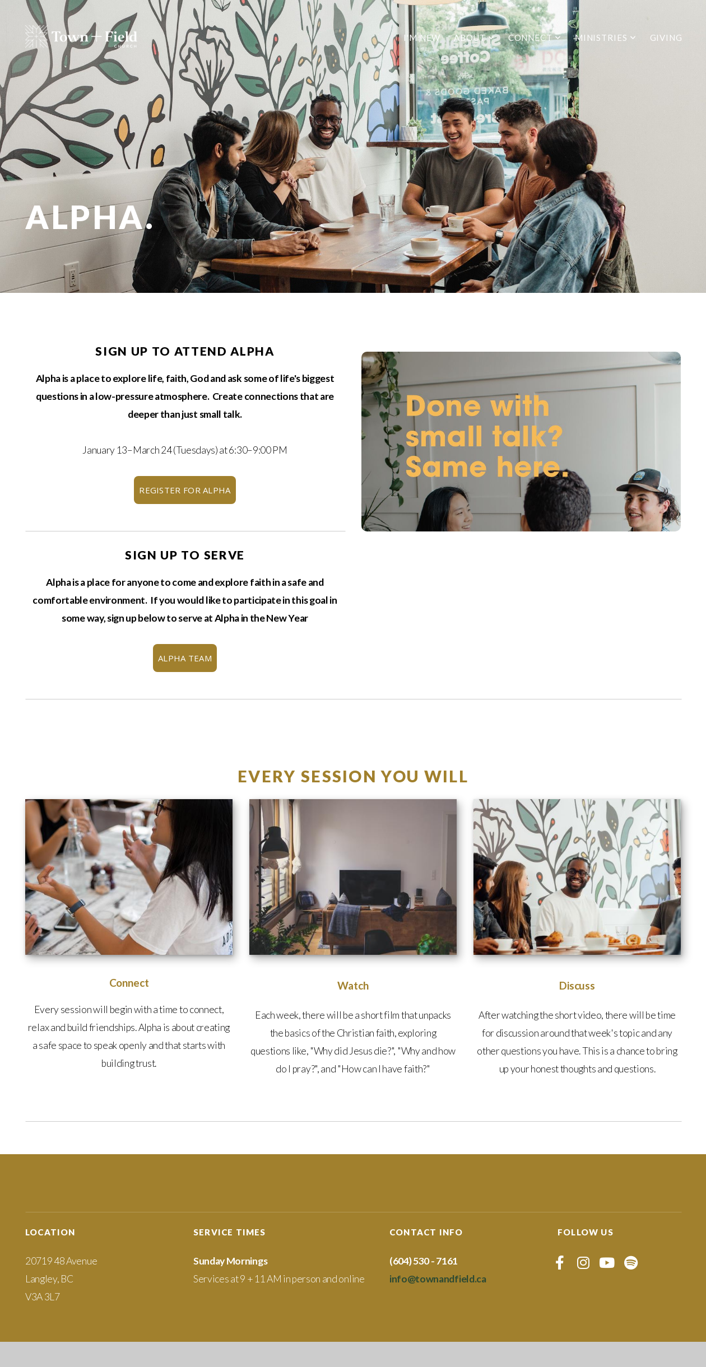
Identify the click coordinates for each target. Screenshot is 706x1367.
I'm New (421, 37)
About (474, 37)
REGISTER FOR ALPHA (184, 490)
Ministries (606, 37)
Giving (666, 37)
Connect (534, 37)
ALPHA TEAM (185, 658)
